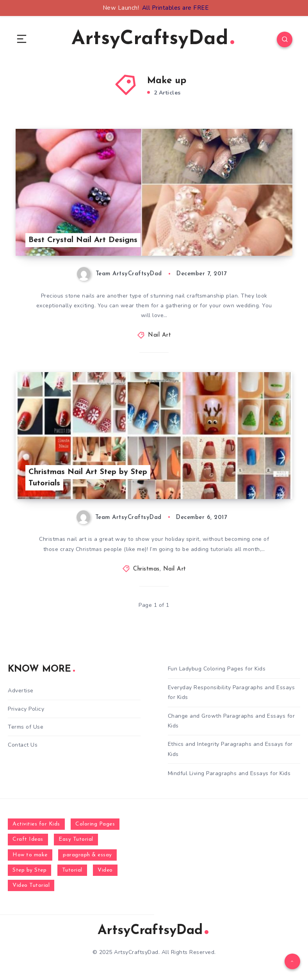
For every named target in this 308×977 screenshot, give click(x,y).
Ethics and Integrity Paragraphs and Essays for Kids (230, 749)
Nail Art (159, 335)
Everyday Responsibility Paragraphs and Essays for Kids (231, 692)
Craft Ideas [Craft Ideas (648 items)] (27, 839)
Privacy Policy (26, 709)
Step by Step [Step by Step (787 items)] (29, 870)
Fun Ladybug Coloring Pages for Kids (217, 668)
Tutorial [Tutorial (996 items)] (72, 870)
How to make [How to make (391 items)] (30, 855)
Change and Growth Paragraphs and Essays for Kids (231, 720)
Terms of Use (25, 727)
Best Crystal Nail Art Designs (82, 240)
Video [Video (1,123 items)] (105, 870)
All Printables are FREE (175, 8)
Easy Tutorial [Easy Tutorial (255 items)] (76, 839)
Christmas (146, 569)
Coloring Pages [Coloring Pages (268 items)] (95, 824)
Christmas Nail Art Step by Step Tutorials (87, 477)
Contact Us (22, 745)
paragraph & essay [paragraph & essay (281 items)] (87, 855)
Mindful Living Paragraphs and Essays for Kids (229, 773)
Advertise (21, 690)
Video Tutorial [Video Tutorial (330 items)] (31, 885)
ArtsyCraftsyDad (152, 39)
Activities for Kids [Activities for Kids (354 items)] (36, 824)
